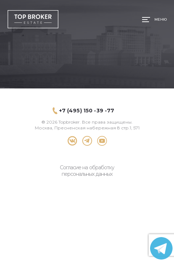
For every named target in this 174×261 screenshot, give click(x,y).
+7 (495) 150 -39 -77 (87, 110)
